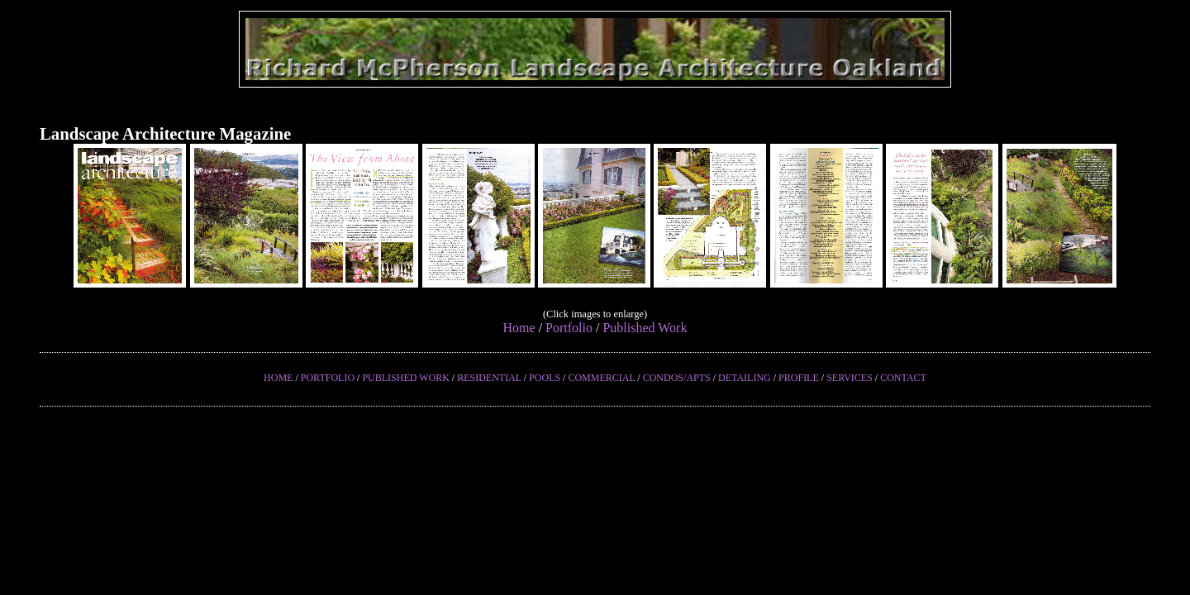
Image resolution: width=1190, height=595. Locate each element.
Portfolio (569, 328)
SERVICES (849, 377)
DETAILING (744, 377)
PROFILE (798, 377)
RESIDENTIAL (489, 377)
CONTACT (903, 377)
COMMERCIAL (601, 377)
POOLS (544, 377)
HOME (278, 377)
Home (519, 328)
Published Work (644, 328)
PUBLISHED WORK (405, 377)
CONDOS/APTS (677, 377)
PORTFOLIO (328, 377)
